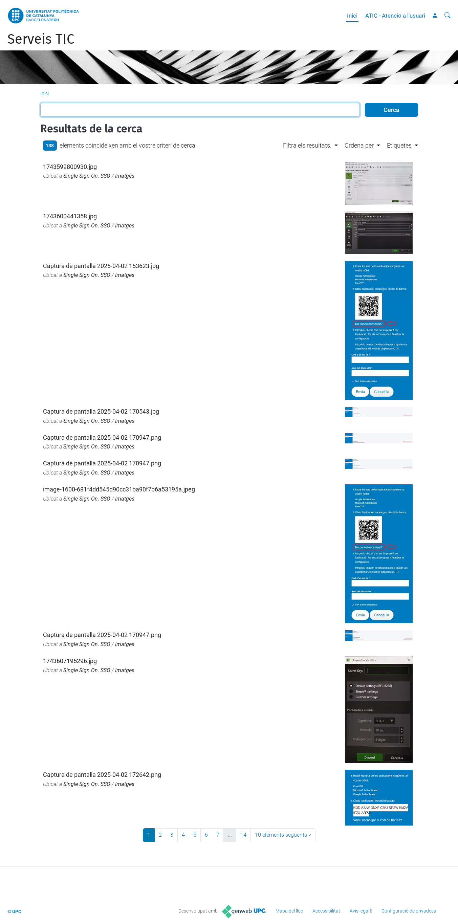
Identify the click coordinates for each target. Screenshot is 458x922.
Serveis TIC (40, 39)
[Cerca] (447, 15)
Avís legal (359, 911)
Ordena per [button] (359, 145)
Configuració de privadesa (408, 911)
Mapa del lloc (289, 911)
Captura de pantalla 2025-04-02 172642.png (102, 774)
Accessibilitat (326, 911)
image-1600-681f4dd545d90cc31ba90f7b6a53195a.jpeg (119, 489)
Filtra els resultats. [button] (307, 145)
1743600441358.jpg (70, 216)
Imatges (124, 176)
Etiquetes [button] (399, 145)
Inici (352, 15)
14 (243, 835)
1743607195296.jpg (70, 660)
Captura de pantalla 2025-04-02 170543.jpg (101, 411)
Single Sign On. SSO (86, 176)
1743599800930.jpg (70, 166)
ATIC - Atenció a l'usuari (395, 15)
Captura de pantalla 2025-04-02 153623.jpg (101, 265)
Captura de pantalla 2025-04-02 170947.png (102, 437)
